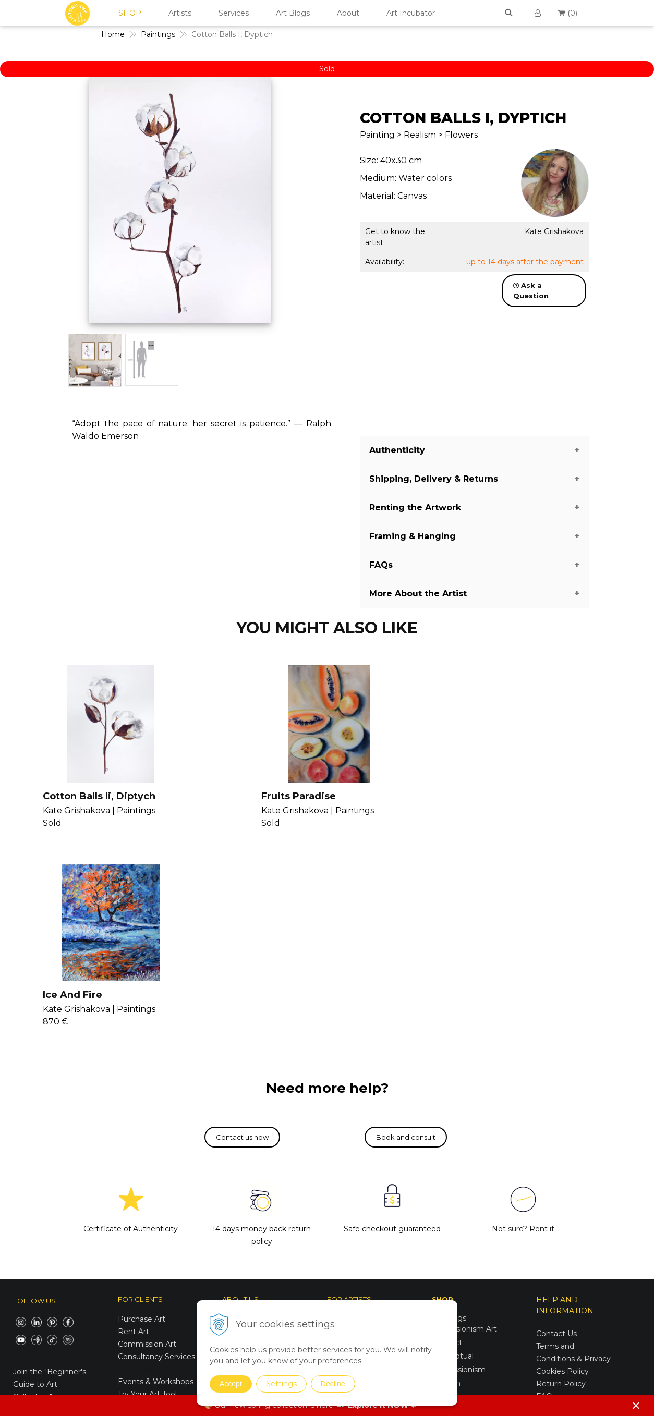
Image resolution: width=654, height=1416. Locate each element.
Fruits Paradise (289, 796)
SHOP (129, 13)
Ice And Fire (495, 796)
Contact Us (556, 1135)
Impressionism (459, 1170)
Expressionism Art (464, 1129)
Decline (333, 1384)
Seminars (344, 1132)
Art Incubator (410, 13)
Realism (446, 1211)
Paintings (449, 1119)
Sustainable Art (459, 1306)
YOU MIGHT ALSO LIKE (327, 628)
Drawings (449, 1265)
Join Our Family (355, 1120)
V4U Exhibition (353, 1195)
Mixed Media (455, 1292)
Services (234, 13)
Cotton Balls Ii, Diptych (96, 796)
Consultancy (349, 1145)
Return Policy (561, 1185)
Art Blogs (293, 13)
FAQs (546, 1197)
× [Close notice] (636, 1405)
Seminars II (347, 1170)
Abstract (447, 1143)
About (348, 13)
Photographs (455, 1279)
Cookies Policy (562, 1172)
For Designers (561, 1222)
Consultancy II (353, 1182)
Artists (179, 13)
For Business (560, 1210)
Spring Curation (460, 1357)
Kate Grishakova (554, 231)
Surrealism (451, 1224)
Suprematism (456, 1251)
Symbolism (452, 1238)
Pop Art (446, 1197)
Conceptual (453, 1157)
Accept (231, 1384)
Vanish (338, 1157)
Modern (446, 1184)
